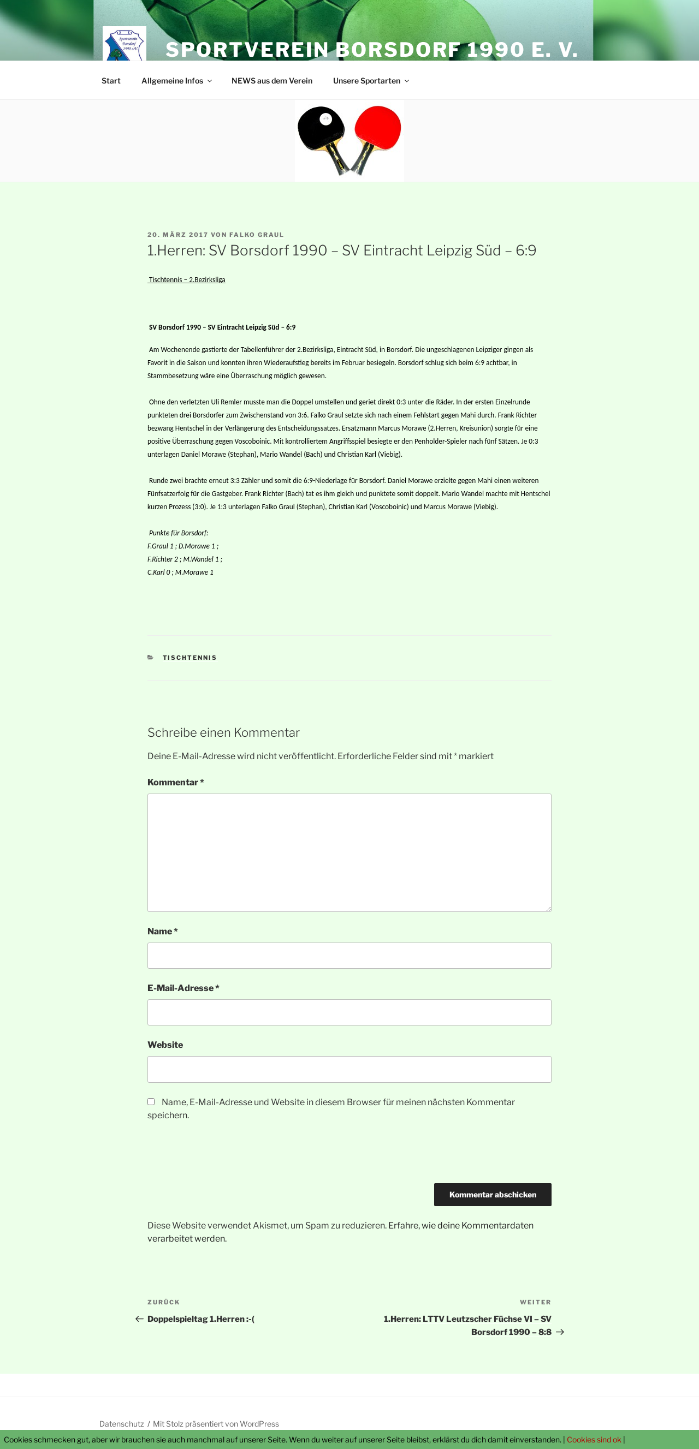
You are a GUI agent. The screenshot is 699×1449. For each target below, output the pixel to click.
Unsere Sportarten (372, 80)
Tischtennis (190, 657)
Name (162, 931)
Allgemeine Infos (177, 80)
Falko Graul (257, 234)
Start (111, 80)
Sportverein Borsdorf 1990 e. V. (372, 50)
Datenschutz (121, 1423)
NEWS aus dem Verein (272, 80)
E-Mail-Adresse (183, 988)
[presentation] (230, 1156)
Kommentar (175, 782)
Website (165, 1045)
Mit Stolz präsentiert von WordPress (216, 1423)
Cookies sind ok (594, 1439)
